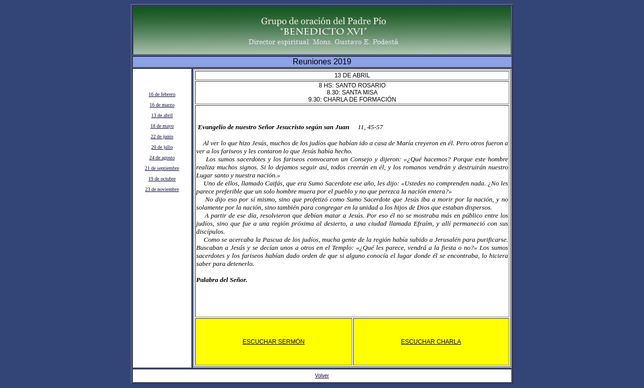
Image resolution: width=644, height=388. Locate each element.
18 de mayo (162, 126)
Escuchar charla (431, 341)
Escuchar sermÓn (273, 341)
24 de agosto (162, 157)
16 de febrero (161, 94)
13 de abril (162, 115)
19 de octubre (162, 178)
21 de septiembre (162, 168)
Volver (322, 375)
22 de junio (162, 136)
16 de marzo (161, 105)
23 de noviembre (162, 189)
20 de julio (162, 147)
